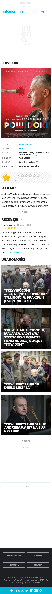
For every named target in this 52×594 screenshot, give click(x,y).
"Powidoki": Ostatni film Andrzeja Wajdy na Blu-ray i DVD (25, 427)
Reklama (38, 565)
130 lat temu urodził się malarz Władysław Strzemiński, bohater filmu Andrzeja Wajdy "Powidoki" (24, 337)
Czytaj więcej (14, 252)
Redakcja (38, 555)
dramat (22, 148)
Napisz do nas (14, 555)
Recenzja (10, 219)
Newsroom (14, 565)
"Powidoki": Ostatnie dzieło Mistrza (22, 385)
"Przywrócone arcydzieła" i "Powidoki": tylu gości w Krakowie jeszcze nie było (25, 295)
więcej (34, 155)
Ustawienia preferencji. (12, 580)
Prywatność (25, 580)
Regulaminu (40, 577)
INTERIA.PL (44, 580)
